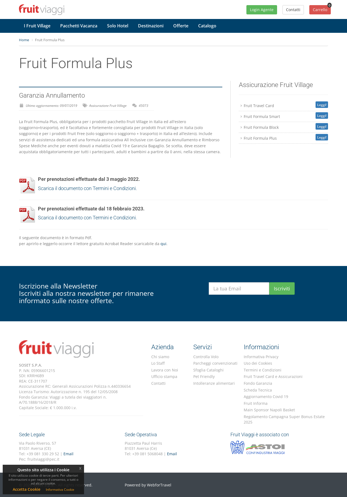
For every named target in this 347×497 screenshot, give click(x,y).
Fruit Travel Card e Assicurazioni (273, 376)
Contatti (158, 383)
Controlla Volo (206, 356)
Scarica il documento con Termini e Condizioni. (87, 188)
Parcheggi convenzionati (215, 363)
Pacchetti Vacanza (78, 26)
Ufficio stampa (164, 376)
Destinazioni (150, 26)
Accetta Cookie (26, 489)
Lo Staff (158, 363)
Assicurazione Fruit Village (108, 105)
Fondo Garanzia (258, 383)
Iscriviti (282, 288)
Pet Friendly (204, 376)
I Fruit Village (37, 26)
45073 (143, 105)
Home (24, 39)
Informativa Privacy (261, 356)
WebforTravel (159, 485)
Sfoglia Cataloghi (208, 370)
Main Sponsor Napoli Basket (269, 409)
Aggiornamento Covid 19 (266, 396)
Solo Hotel (117, 26)
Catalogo (207, 26)
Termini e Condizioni (262, 370)
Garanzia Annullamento (52, 95)
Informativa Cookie (60, 489)
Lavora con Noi (164, 370)
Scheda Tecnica (258, 390)
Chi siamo (160, 356)
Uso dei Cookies (258, 363)
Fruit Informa (256, 403)
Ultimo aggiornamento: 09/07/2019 (51, 105)
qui (163, 243)
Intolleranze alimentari (214, 383)
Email (68, 453)
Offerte (180, 26)
